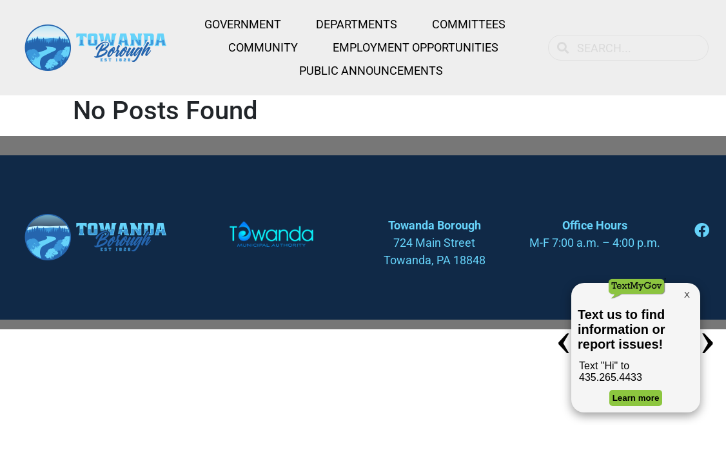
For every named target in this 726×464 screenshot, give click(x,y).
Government (242, 24)
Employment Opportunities (415, 47)
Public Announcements (371, 70)
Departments (356, 24)
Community (263, 47)
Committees (468, 24)
